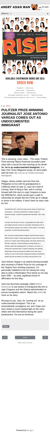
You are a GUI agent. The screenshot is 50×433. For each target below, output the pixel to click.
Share (6, 326)
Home (25, 337)
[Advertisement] (25, 385)
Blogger (30, 430)
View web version (25, 343)
